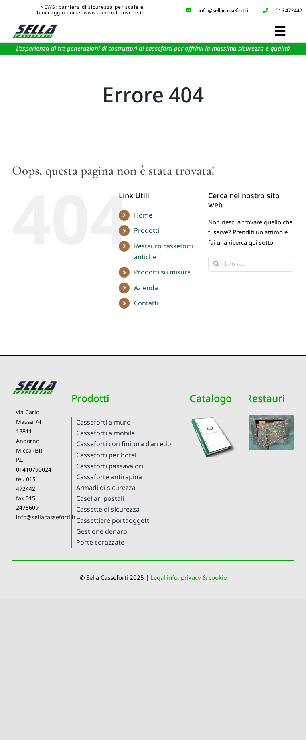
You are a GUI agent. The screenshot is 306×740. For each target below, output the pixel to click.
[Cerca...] (251, 264)
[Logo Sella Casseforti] (34, 26)
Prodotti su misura (162, 272)
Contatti (146, 303)
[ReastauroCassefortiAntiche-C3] (271, 418)
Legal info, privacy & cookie (188, 577)
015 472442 (281, 10)
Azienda (146, 287)
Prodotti (146, 230)
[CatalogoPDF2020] (212, 418)
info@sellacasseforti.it (217, 10)
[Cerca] (216, 264)
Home (143, 215)
